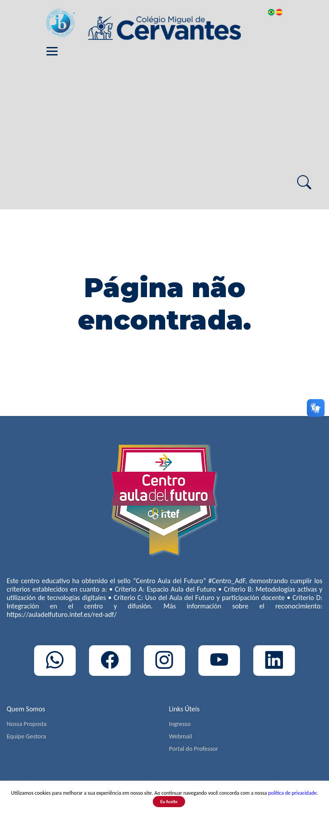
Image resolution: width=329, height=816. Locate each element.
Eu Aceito (169, 801)
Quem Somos (26, 709)
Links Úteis (184, 709)
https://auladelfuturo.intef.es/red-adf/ (62, 614)
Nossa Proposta (26, 724)
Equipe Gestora (26, 736)
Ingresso (180, 724)
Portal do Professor (193, 749)
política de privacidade (292, 793)
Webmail (180, 736)
